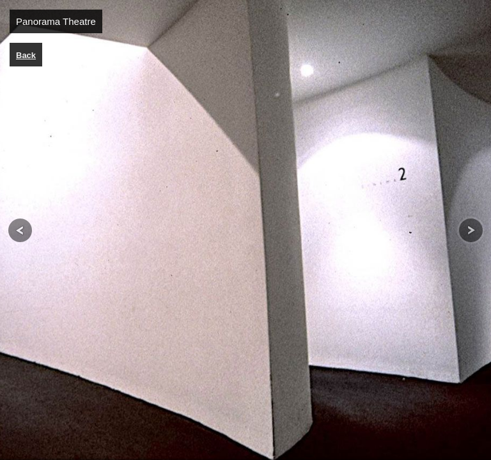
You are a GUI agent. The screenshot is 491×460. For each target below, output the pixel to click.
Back (26, 55)
